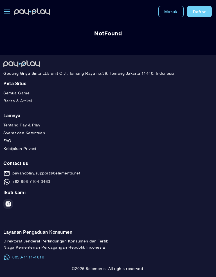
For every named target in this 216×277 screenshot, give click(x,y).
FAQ (7, 141)
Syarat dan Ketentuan (24, 133)
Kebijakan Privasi (19, 149)
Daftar (199, 11)
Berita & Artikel (17, 101)
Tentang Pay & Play (21, 125)
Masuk (171, 11)
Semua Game (16, 93)
